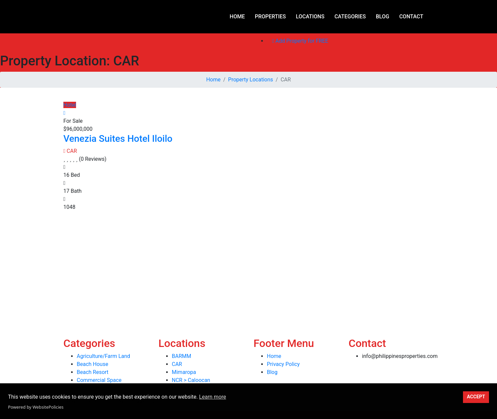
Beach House (92, 364)
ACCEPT (476, 397)
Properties (270, 16)
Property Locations (250, 79)
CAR (70, 151)
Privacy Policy (283, 364)
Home (237, 16)
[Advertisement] (200, 258)
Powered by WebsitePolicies (35, 407)
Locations (310, 16)
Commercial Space (99, 380)
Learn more (212, 397)
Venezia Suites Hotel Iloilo (117, 138)
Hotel (69, 105)
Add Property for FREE (300, 41)
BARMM (181, 356)
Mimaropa (184, 372)
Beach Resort (92, 372)
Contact (411, 16)
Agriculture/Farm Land (103, 356)
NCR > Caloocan (191, 380)
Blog (382, 16)
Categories (350, 16)
